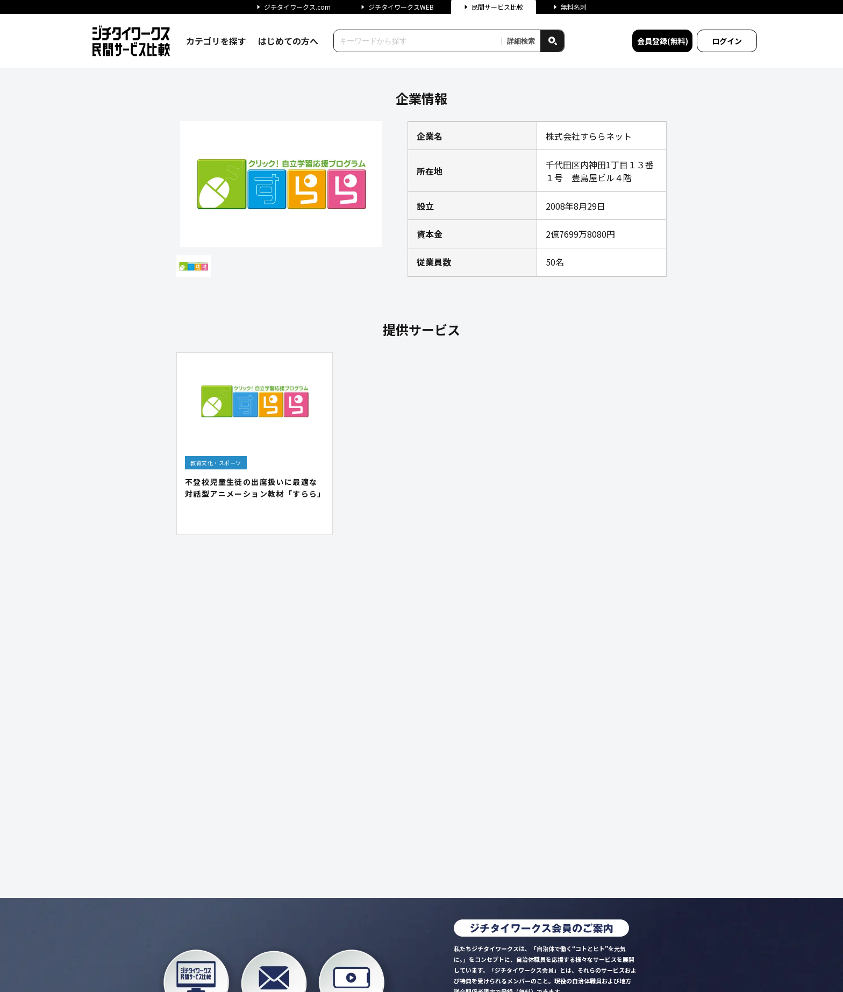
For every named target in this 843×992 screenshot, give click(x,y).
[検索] (552, 41)
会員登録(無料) (662, 40)
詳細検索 (521, 41)
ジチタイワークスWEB (397, 6)
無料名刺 (570, 6)
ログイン (727, 40)
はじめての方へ (288, 40)
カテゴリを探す (216, 40)
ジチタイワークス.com (293, 6)
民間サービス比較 (493, 6)
